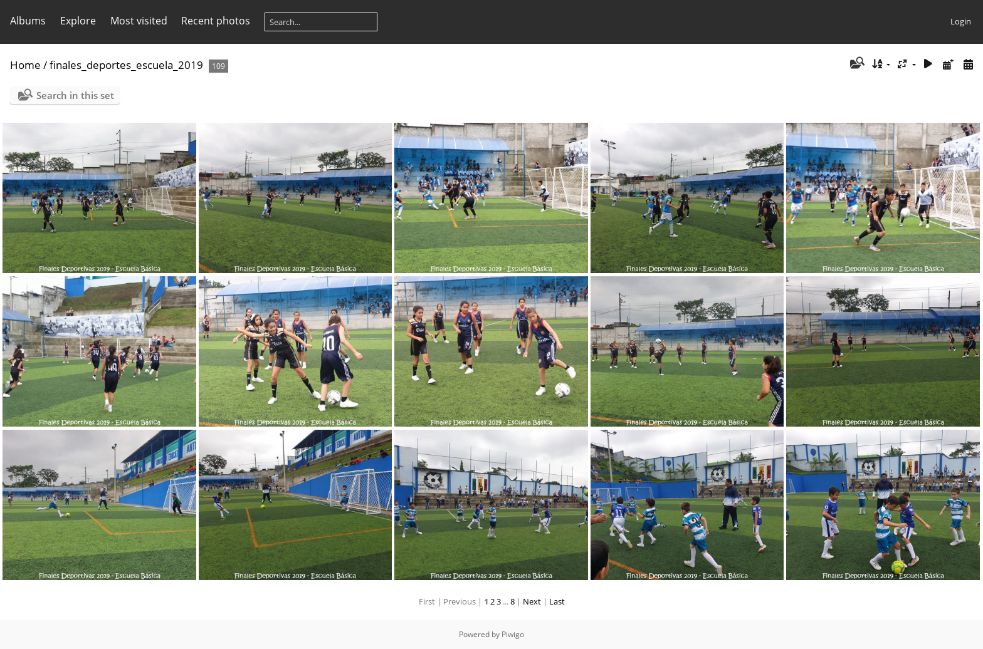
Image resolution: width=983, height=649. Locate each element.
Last (557, 601)
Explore (78, 21)
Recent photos (215, 21)
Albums (28, 21)
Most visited (138, 21)
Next (532, 601)
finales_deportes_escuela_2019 (126, 65)
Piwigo (513, 634)
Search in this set (75, 95)
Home (25, 65)
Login (960, 21)
